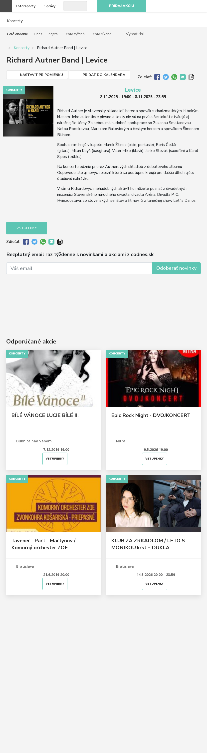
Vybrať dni (135, 33)
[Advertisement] (103, 298)
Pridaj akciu (121, 5)
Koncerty (21, 48)
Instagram (177, 6)
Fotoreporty (25, 6)
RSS (199, 6)
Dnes (38, 34)
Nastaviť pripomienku (41, 74)
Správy (49, 6)
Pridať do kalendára (104, 74)
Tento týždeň (74, 34)
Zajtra (53, 34)
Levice (133, 89)
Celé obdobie (17, 34)
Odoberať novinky (176, 268)
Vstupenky (26, 228)
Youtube (188, 6)
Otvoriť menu (6, 6)
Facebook (166, 6)
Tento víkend (101, 34)
